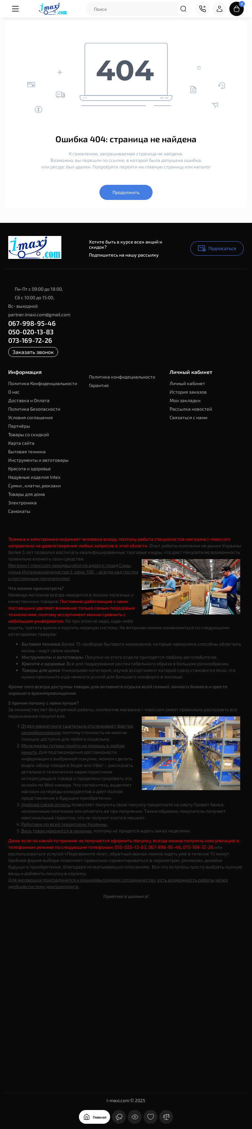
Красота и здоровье (29, 468)
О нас (14, 392)
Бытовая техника (27, 451)
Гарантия (99, 385)
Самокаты (19, 511)
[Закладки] (151, 1117)
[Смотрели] (135, 1117)
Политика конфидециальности (122, 377)
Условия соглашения (30, 417)
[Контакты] (202, 9)
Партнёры (19, 426)
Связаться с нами (188, 417)
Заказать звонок (33, 352)
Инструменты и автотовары (38, 460)
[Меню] (15, 9)
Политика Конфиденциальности (42, 383)
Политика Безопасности (34, 409)
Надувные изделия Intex (34, 477)
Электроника (22, 502)
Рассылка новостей (191, 409)
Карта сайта (21, 443)
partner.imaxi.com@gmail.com (39, 314)
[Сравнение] (166, 1117)
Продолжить (126, 192)
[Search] (183, 9)
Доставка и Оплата (29, 400)
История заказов (188, 392)
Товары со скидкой (28, 434)
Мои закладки (185, 400)
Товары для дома (26, 494)
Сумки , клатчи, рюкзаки (34, 485)
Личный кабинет (187, 383)
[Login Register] (219, 9)
